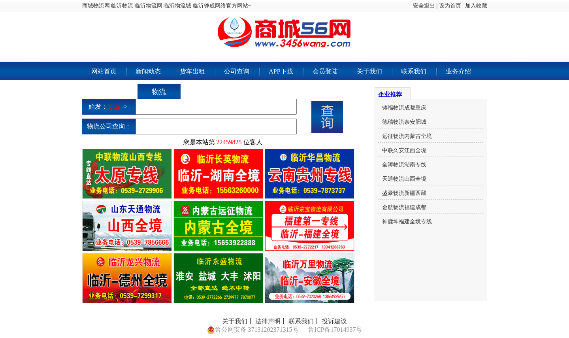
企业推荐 (390, 94)
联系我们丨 (304, 321)
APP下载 (286, 72)
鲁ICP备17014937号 (335, 329)
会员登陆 (330, 72)
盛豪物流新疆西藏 (404, 193)
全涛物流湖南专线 (404, 165)
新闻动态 (153, 72)
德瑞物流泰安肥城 (404, 122)
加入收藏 (476, 6)
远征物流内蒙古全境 (407, 136)
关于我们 (374, 72)
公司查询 (241, 72)
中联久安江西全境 (404, 150)
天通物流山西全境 (404, 179)
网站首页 (108, 72)
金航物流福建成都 (404, 207)
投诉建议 (334, 321)
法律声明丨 (271, 321)
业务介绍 (458, 71)
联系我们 (418, 72)
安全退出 (424, 6)
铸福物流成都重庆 (404, 108)
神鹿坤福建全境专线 (407, 222)
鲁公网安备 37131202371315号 (253, 330)
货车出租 (197, 72)
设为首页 (450, 6)
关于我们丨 (238, 321)
